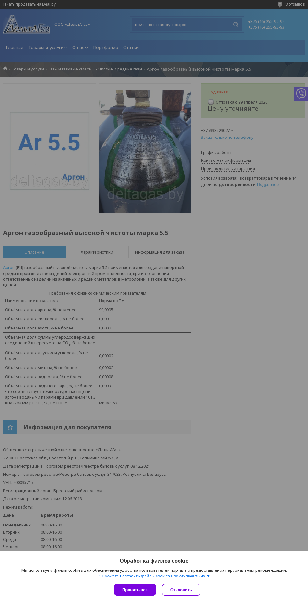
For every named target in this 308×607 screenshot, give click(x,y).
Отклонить (181, 589)
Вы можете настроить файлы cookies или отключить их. (151, 576)
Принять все (135, 589)
